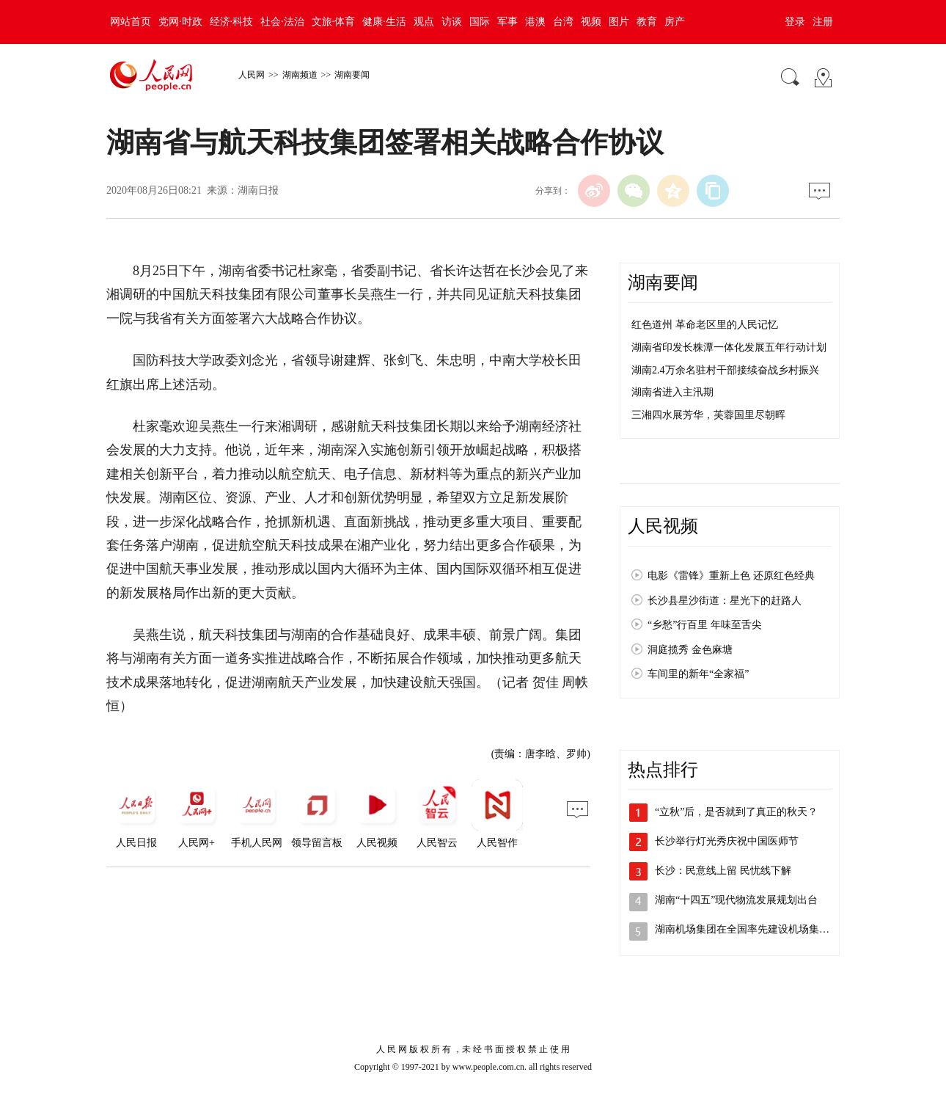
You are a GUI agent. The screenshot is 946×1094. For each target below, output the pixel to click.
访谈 (451, 21)
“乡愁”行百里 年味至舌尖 (705, 624)
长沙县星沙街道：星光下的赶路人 (725, 600)
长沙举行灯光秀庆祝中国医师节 (727, 841)
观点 (424, 21)
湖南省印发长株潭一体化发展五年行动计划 (728, 347)
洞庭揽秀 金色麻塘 (690, 649)
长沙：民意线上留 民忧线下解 (723, 870)
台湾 (563, 21)
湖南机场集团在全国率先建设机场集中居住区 (757, 929)
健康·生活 (384, 21)
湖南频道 (300, 75)
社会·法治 (282, 21)
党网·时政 (180, 21)
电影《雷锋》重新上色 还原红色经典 (731, 575)
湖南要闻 (352, 75)
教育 (647, 21)
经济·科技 (232, 21)
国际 (479, 21)
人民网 (251, 75)
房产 (674, 21)
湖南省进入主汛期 (672, 392)
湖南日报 (258, 190)
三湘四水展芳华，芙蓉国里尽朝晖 (708, 414)
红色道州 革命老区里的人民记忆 (704, 324)
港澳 (535, 21)
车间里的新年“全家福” (698, 673)
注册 (823, 21)
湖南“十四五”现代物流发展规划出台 (736, 899)
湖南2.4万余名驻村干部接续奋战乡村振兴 (725, 370)
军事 (507, 21)
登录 (795, 21)
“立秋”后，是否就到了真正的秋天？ (736, 811)
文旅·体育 (334, 21)
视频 (591, 21)
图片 (619, 21)
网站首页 (130, 21)
